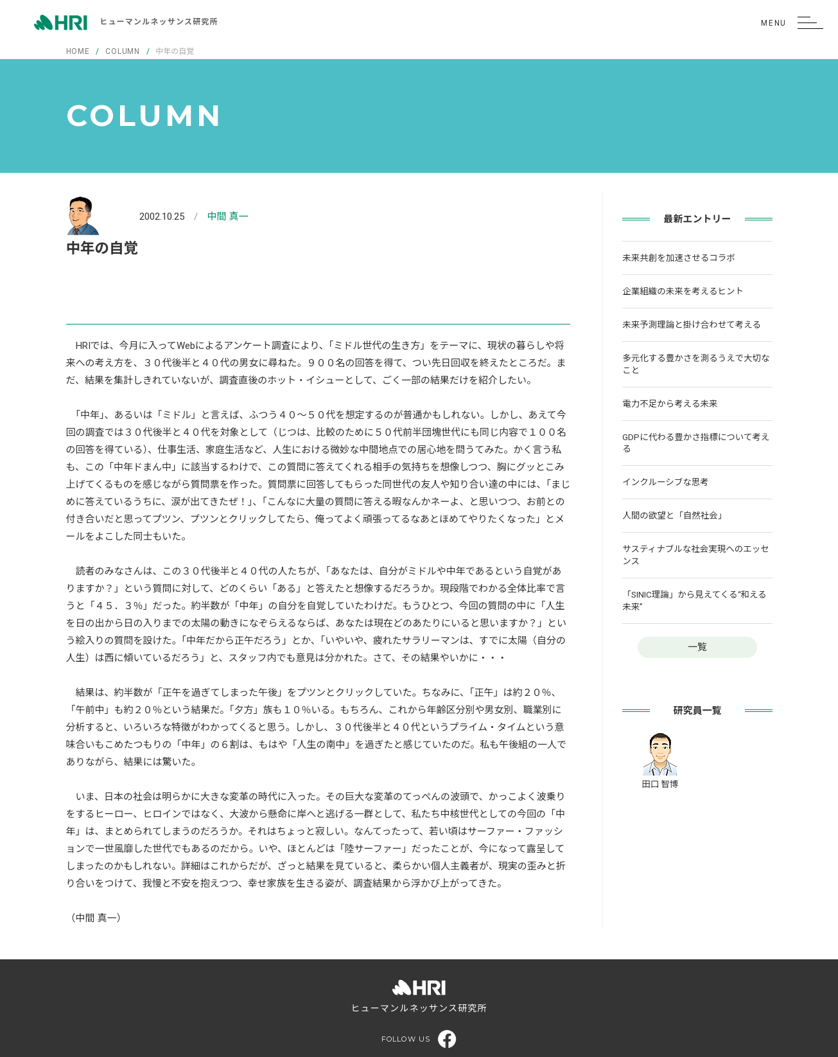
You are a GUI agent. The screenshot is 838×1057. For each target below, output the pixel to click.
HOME (78, 51)
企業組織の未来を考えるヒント (683, 291)
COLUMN (122, 51)
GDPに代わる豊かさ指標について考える (695, 443)
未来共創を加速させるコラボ (678, 258)
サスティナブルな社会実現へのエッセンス (695, 555)
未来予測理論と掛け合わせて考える (691, 324)
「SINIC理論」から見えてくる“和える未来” (694, 600)
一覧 (697, 647)
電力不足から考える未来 (669, 403)
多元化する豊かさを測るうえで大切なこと (695, 364)
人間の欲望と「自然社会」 (674, 515)
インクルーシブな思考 (665, 482)
